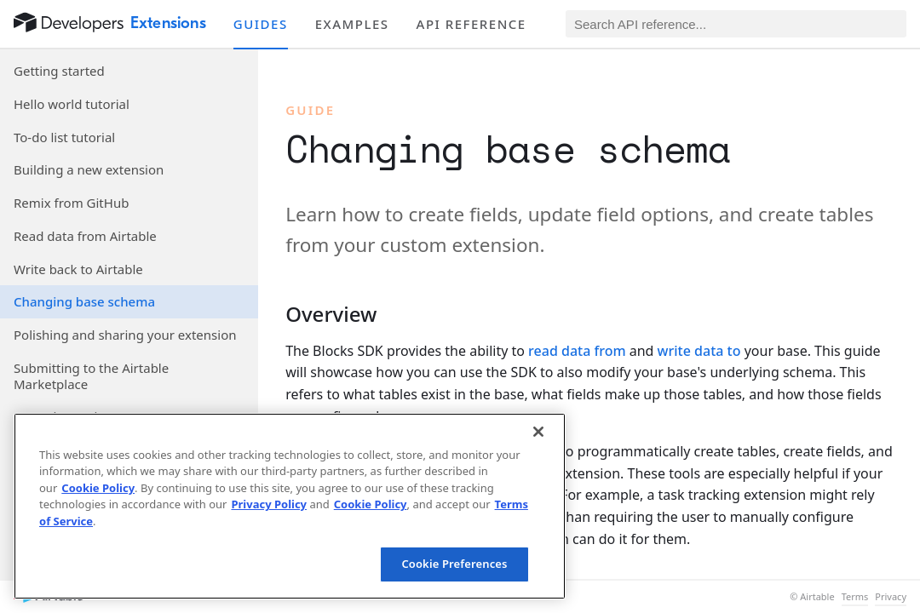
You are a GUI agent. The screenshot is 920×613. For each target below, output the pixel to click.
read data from (576, 350)
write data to (699, 350)
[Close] (538, 431)
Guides (260, 23)
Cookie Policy (98, 488)
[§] (272, 314)
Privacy (890, 597)
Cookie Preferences (454, 563)
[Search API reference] (736, 23)
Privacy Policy (269, 504)
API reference (471, 23)
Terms (855, 597)
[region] (290, 506)
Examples (352, 23)
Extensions (168, 23)
